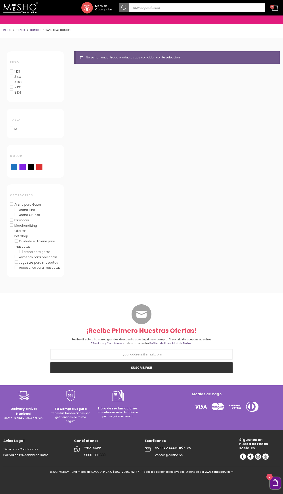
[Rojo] (39, 166)
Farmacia (21, 220)
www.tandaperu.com (219, 472)
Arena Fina (27, 210)
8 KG (17, 92)
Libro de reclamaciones (118, 408)
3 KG (17, 77)
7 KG (17, 87)
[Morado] (22, 166)
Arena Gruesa (29, 215)
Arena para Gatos (28, 204)
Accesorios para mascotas (39, 267)
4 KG (18, 82)
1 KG (17, 71)
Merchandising (25, 225)
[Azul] (14, 166)
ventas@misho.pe (169, 455)
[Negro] (31, 166)
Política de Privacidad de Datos (170, 343)
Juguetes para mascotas (38, 262)
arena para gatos (37, 252)
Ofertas (20, 231)
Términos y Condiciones (107, 343)
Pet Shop (21, 236)
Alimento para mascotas (38, 257)
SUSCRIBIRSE (141, 367)
